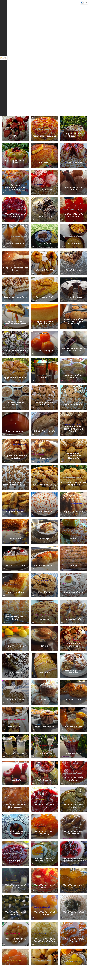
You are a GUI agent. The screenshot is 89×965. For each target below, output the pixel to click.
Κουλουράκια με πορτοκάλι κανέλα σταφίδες (73, 428)
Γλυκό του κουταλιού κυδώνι (44, 886)
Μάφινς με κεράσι (44, 726)
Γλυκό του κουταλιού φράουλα (73, 779)
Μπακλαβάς (15, 538)
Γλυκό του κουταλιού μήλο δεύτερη (15, 805)
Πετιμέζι (44, 377)
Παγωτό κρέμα (44, 216)
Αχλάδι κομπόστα (15, 243)
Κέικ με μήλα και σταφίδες (73, 671)
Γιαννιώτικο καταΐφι (44, 565)
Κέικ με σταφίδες (73, 297)
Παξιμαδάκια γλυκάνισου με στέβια (15, 456)
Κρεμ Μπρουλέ (73, 243)
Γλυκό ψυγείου (73, 270)
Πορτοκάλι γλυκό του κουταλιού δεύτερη (44, 859)
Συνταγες (38, 57)
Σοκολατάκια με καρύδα (15, 350)
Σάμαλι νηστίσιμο (15, 592)
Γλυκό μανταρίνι (44, 350)
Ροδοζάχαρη (15, 860)
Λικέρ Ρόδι (15, 780)
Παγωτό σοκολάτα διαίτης (73, 188)
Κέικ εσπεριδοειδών (15, 646)
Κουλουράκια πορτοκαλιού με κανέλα (15, 483)
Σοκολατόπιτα (44, 243)
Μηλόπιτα (44, 619)
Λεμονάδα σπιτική (15, 753)
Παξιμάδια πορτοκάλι (15, 511)
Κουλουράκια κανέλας (44, 485)
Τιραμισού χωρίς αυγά (15, 297)
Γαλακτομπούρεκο (73, 592)
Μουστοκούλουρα (73, 404)
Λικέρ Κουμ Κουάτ (44, 753)
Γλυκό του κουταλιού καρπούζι (44, 832)
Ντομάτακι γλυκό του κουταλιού (73, 215)
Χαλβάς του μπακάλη (44, 431)
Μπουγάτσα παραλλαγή (44, 136)
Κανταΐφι (44, 538)
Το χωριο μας (30, 57)
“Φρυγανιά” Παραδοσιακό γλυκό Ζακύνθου (15, 187)
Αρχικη (23, 57)
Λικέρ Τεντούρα (44, 780)
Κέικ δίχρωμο (15, 672)
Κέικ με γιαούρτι (15, 699)
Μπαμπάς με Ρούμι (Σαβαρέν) (73, 134)
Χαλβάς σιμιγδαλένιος (73, 511)
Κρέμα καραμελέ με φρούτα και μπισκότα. (15, 322)
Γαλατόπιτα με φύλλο (44, 297)
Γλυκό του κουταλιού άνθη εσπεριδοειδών (44, 940)
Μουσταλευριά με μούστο (74, 376)
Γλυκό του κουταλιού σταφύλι (73, 940)
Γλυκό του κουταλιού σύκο (73, 913)
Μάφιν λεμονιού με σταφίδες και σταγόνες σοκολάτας (73, 321)
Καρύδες (44, 458)
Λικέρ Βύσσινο (73, 753)
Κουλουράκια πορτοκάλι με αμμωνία (73, 483)
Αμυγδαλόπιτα (44, 511)
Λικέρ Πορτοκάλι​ (73, 726)
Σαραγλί (73, 565)
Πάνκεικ (44, 646)
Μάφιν (44, 699)
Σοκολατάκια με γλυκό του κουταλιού (73, 349)
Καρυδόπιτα (44, 592)
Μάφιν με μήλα (73, 619)
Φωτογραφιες (52, 57)
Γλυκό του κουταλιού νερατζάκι (15, 913)
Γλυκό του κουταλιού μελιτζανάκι (73, 832)
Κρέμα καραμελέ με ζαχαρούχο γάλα (44, 322)
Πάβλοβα (15, 136)
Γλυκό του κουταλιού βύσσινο (15, 215)
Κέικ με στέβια (73, 699)
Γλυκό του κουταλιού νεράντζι (44, 913)
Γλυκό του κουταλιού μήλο (73, 805)
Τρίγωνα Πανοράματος (15, 377)
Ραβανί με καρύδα (15, 565)
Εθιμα (45, 57)
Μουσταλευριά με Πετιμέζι (15, 403)
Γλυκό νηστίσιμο (73, 162)
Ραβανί (73, 538)
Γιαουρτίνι (44, 162)
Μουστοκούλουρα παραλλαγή (44, 403)
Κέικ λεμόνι (44, 672)
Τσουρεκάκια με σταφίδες (73, 644)
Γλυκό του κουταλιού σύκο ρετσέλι (15, 832)
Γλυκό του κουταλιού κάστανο (15, 940)
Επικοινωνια (60, 57)
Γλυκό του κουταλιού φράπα (73, 886)
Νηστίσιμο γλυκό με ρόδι (15, 161)
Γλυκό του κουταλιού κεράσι (44, 805)
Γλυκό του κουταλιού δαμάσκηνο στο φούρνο (73, 859)
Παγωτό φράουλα (44, 189)
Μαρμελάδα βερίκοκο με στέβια (15, 269)
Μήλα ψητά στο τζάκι (44, 270)
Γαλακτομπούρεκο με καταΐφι (15, 618)
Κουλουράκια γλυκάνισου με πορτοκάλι (73, 455)
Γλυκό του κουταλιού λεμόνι (15, 886)
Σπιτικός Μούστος (15, 431)
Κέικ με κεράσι (15, 726)
